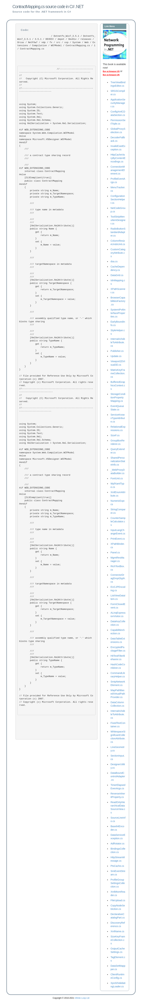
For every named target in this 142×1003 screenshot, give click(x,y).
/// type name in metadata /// (41, 211)
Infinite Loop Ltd (82, 998)
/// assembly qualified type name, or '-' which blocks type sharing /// (56, 320)
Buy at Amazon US (111, 71)
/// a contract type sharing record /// (44, 155)
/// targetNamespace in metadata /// (45, 264)
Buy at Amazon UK (111, 75)
